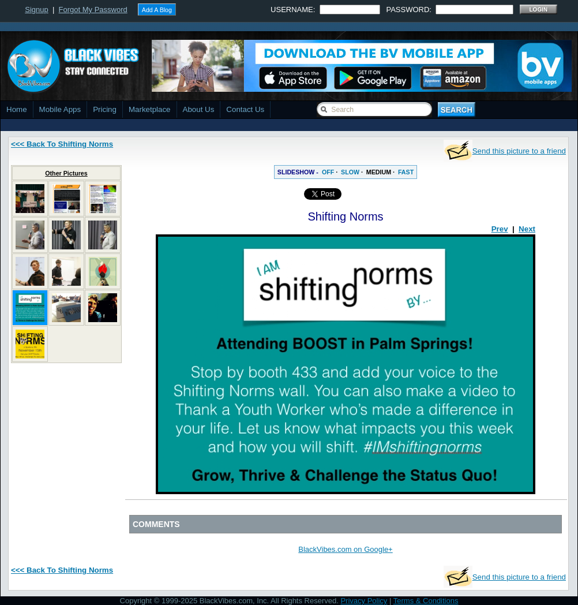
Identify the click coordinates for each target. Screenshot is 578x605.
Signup (36, 9)
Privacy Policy (363, 600)
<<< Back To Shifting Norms (62, 144)
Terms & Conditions (426, 600)
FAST (406, 172)
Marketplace (150, 109)
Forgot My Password (93, 9)
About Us (199, 109)
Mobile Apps (60, 109)
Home (16, 109)
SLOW (350, 172)
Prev (499, 229)
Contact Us (245, 109)
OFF (328, 172)
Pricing (105, 109)
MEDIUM (378, 172)
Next (527, 229)
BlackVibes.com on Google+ (345, 549)
